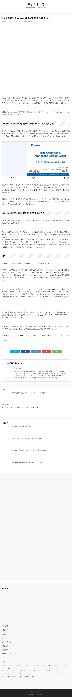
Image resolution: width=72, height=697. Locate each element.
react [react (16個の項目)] (42, 671)
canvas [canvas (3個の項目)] (44, 665)
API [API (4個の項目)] (23, 665)
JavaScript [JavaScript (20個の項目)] (47, 668)
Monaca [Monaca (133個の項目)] (65, 668)
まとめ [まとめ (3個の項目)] (4, 674)
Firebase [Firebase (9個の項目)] (17, 668)
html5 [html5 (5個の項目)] (32, 668)
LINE (57, 351)
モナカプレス (37, 691)
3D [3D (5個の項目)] (3, 665)
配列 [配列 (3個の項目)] (32, 677)
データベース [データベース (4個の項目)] (50, 674)
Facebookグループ (33, 329)
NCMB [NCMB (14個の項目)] (12, 671)
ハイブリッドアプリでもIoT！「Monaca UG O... (27, 438)
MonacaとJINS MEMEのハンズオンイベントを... (27, 462)
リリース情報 (6, 642)
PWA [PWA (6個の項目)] (30, 671)
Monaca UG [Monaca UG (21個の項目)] (5, 671)
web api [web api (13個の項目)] (61, 671)
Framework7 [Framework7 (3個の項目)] (25, 668)
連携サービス (6, 654)
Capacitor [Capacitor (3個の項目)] (50, 665)
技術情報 (5, 650)
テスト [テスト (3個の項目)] (42, 674)
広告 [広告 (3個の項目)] (21, 677)
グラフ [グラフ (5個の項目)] (20, 674)
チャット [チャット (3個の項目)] (36, 674)
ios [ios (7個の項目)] (41, 668)
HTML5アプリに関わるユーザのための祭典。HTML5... (29, 450)
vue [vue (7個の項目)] (56, 671)
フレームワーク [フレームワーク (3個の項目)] (60, 674)
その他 (4, 634)
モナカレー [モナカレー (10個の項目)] (15, 677)
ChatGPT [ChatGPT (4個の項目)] (57, 665)
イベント (16, 21)
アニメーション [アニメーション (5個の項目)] (12, 674)
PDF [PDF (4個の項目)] (25, 671)
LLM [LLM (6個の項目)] (59, 668)
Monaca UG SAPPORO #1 (19, 112)
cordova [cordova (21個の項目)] (64, 665)
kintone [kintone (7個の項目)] (54, 668)
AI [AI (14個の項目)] (6, 665)
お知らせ (5, 630)
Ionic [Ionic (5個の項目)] (37, 668)
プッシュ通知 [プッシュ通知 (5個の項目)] (5, 677)
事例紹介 (5, 646)
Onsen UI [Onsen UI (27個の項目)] (19, 671)
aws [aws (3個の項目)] (27, 665)
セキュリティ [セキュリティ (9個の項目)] (28, 674)
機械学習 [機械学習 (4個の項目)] (26, 677)
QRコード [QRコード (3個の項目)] (36, 671)
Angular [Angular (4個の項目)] (18, 665)
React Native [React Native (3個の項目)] (49, 671)
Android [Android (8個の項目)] (11, 665)
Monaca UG (24, 21)
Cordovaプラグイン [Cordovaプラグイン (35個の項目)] (7, 668)
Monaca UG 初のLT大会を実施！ (22, 426)
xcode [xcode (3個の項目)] (67, 671)
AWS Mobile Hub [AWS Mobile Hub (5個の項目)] (35, 665)
